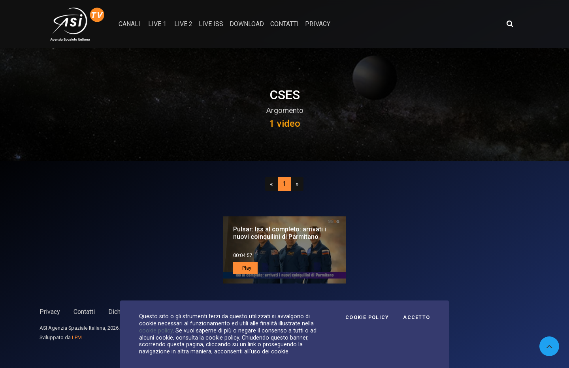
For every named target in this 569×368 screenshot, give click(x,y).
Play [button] (246, 268)
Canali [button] (129, 24)
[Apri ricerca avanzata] (510, 23)
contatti (284, 24)
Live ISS (211, 24)
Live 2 (183, 24)
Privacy (50, 311)
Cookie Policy (367, 317)
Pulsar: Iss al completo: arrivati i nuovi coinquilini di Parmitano (279, 232)
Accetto (416, 317)
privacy (317, 24)
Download (247, 24)
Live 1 (157, 24)
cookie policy (156, 330)
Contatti (84, 311)
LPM (77, 337)
